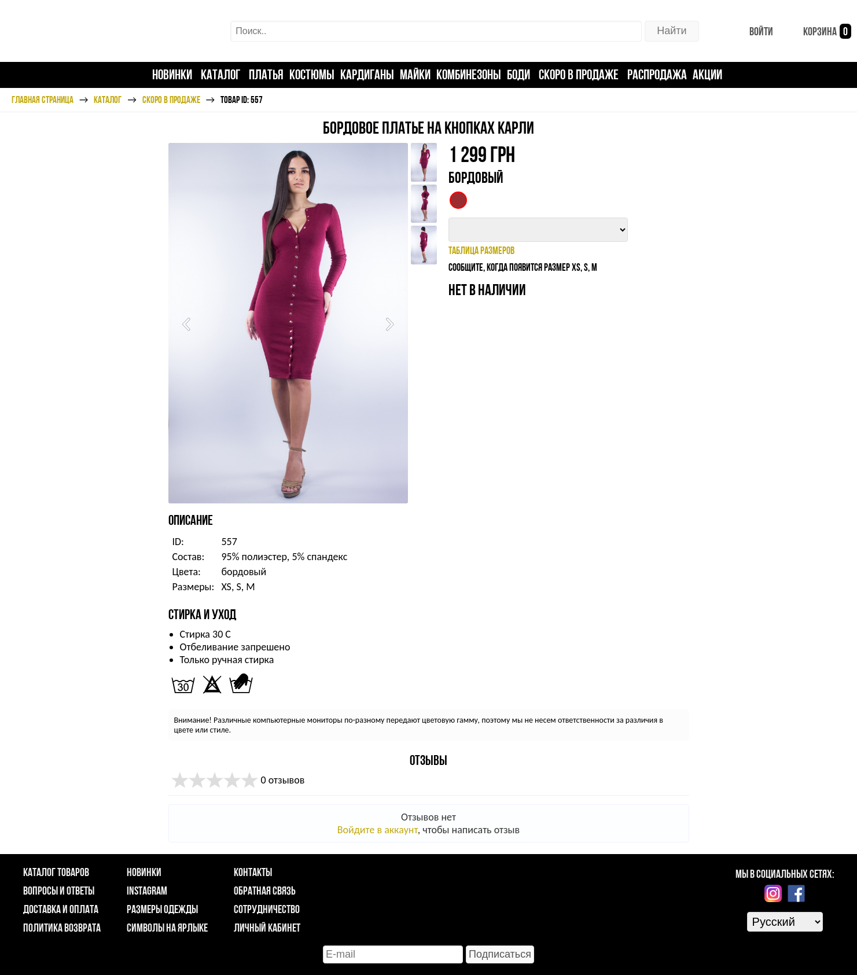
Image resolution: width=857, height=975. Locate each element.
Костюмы (311, 74)
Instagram (147, 890)
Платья (266, 74)
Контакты (253, 872)
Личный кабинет (267, 927)
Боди (518, 74)
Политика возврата (62, 927)
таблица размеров (481, 250)
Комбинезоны (468, 74)
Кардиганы (367, 74)
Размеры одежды (162, 909)
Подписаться (500, 954)
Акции (707, 74)
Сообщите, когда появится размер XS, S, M (522, 267)
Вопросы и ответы (58, 890)
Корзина (818, 31)
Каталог (220, 74)
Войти (752, 31)
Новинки (172, 74)
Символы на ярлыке (167, 927)
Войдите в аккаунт (377, 829)
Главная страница (42, 99)
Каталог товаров (56, 872)
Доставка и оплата (60, 909)
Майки (415, 74)
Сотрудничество (267, 909)
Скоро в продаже (579, 74)
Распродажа (657, 74)
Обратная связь (265, 890)
